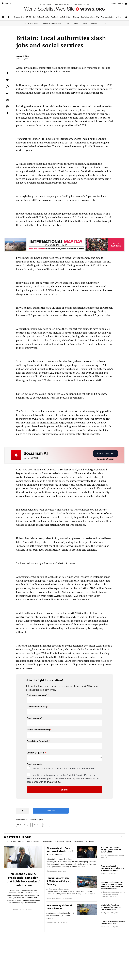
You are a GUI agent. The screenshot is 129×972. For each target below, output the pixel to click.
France (28, 841)
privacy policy (53, 782)
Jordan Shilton (22, 56)
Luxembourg (59, 841)
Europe (46, 825)
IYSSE (68, 23)
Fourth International (30, 23)
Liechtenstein (47, 841)
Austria (13, 841)
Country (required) (35, 753)
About (120, 4)
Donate (104, 23)
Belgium (21, 841)
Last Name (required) (37, 707)
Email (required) (34, 718)
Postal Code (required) (37, 741)
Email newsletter (35, 764)
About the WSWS (80, 23)
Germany (37, 841)
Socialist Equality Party (52, 23)
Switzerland (89, 841)
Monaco (69, 841)
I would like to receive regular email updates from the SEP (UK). (64, 768)
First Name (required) (37, 695)
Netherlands (78, 841)
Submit (64, 789)
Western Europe (23, 825)
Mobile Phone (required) (38, 730)
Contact (113, 4)
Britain (36, 825)
